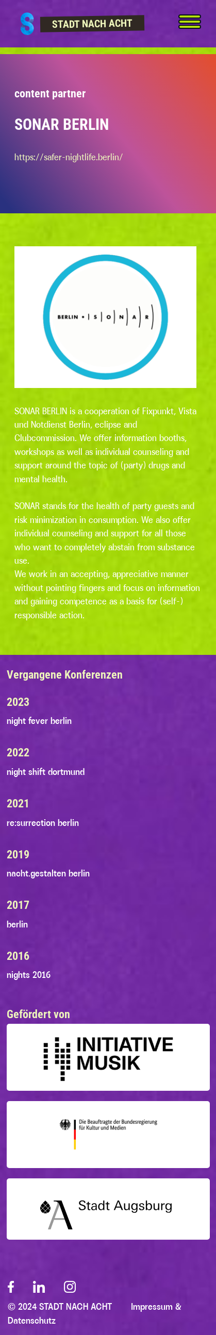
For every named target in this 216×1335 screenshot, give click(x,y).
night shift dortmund (46, 772)
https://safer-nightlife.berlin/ (68, 157)
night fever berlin (39, 720)
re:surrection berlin (43, 823)
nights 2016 (29, 975)
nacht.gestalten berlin (48, 873)
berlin (17, 924)
